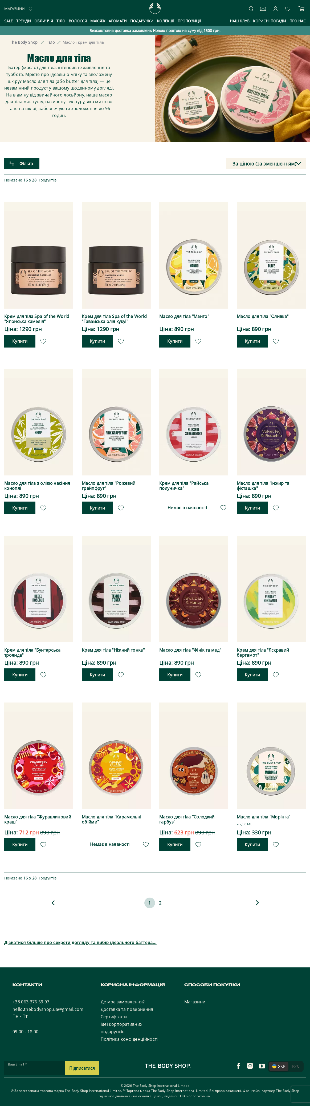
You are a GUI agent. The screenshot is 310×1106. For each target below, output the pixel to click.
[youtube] (262, 1063)
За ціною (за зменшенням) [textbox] (264, 163)
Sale (8, 20)
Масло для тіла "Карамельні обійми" (111, 817)
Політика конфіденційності (129, 1036)
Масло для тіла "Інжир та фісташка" (263, 485)
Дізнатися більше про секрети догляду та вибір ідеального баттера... (80, 939)
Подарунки (141, 20)
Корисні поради (269, 20)
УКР (278, 1063)
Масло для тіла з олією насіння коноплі (37, 485)
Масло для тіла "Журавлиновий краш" (37, 817)
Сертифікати (114, 1014)
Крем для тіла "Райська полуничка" (184, 485)
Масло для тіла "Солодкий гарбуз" (187, 817)
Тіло (60, 20)
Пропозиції (189, 20)
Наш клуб (240, 20)
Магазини (195, 999)
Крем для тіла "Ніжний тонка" (113, 648)
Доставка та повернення (127, 1006)
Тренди (23, 20)
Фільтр (21, 164)
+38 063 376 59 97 (31, 999)
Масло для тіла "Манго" (184, 316)
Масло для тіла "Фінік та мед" (190, 648)
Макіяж (97, 20)
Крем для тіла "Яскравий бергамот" (263, 651)
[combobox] (265, 164)
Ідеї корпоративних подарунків (121, 1025)
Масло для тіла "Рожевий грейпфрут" (108, 485)
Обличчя (43, 20)
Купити (19, 340)
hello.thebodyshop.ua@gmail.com (48, 1006)
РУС (295, 1063)
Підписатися (82, 1065)
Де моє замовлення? (123, 999)
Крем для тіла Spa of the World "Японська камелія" (37, 319)
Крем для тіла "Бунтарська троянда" (32, 651)
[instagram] (250, 1063)
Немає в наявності (187, 506)
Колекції (165, 20)
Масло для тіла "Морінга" (264, 814)
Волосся (78, 20)
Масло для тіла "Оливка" (262, 316)
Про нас (297, 20)
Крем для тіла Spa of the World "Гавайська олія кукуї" (114, 319)
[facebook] (238, 1063)
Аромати (118, 20)
